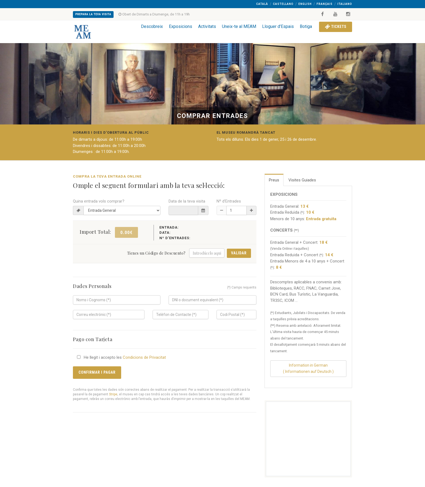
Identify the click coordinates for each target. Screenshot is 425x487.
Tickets (335, 26)
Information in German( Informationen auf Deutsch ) (308, 368)
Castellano (283, 3)
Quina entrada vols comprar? (98, 201)
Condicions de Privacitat (144, 357)
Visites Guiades (302, 180)
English (305, 3)
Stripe (113, 394)
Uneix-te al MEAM (239, 26)
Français (325, 3)
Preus (274, 180)
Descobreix (152, 26)
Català (262, 3)
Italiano (344, 3)
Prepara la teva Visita (93, 14)
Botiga (306, 26)
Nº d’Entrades (229, 201)
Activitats (207, 26)
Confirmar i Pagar (97, 372)
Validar (239, 253)
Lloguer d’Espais (278, 26)
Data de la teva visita (187, 201)
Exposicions (180, 26)
